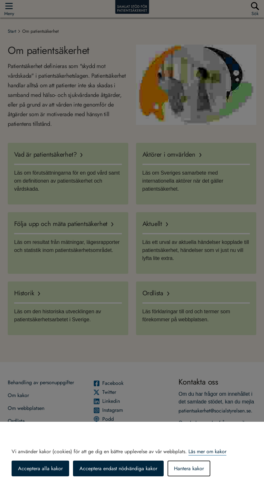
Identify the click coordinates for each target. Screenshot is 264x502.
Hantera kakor (189, 468)
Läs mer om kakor (207, 451)
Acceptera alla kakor (40, 468)
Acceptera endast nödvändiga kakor (118, 468)
